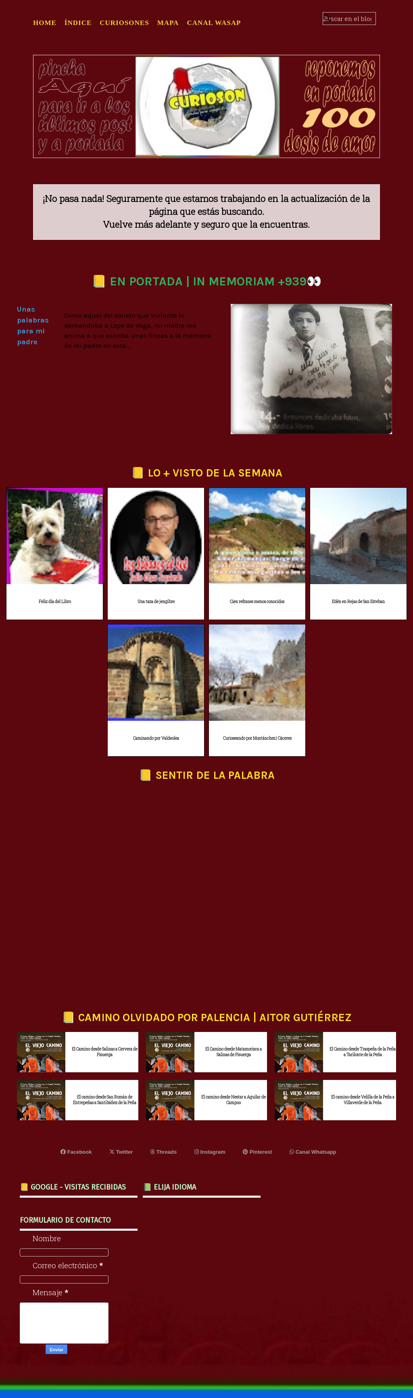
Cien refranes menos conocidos (257, 601)
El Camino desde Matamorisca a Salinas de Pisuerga (233, 1051)
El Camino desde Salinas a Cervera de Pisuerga (105, 1051)
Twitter (121, 1152)
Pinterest (257, 1152)
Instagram (209, 1152)
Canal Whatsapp (313, 1152)
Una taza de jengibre (156, 601)
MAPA (168, 23)
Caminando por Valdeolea (156, 738)
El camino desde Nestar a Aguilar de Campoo (233, 1099)
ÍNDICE (78, 23)
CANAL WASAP (214, 23)
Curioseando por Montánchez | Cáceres (257, 738)
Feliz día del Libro (55, 601)
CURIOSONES (124, 23)
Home (44, 23)
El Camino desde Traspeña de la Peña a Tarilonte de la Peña (363, 1051)
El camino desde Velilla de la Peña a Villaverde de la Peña (362, 1099)
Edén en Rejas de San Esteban (358, 601)
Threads (163, 1152)
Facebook (76, 1152)
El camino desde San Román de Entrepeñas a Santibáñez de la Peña (104, 1099)
